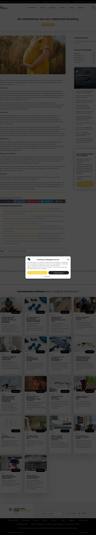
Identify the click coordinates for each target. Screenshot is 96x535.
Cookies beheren (59, 272)
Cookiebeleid (47, 276)
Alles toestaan (37, 272)
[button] (68, 259)
